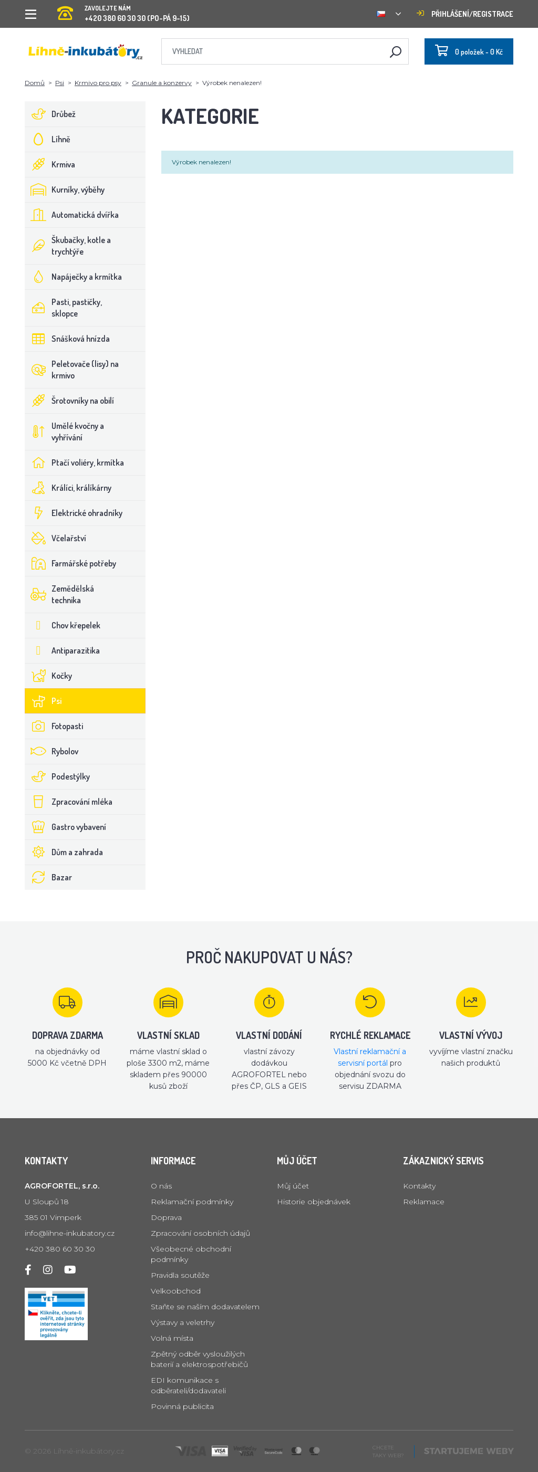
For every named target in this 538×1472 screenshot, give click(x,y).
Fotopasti (54, 726)
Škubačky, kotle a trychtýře (68, 246)
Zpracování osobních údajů (200, 1233)
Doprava (166, 1217)
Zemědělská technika (59, 594)
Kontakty (419, 1186)
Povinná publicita (182, 1406)
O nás (161, 1186)
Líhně (47, 139)
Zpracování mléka (68, 801)
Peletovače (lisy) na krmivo (72, 370)
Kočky (48, 675)
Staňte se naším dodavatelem (205, 1306)
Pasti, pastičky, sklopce (63, 308)
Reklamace (423, 1201)
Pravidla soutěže (180, 1275)
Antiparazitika (62, 650)
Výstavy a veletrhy (182, 1322)
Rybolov (51, 751)
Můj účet (293, 1186)
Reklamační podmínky (192, 1201)
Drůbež (50, 114)
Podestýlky (57, 776)
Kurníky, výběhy (65, 189)
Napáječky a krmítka (73, 276)
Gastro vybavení (65, 827)
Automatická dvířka (72, 214)
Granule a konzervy (162, 83)
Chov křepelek (62, 625)
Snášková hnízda (67, 338)
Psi (59, 83)
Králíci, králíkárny (68, 487)
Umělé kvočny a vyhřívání (64, 431)
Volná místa (172, 1338)
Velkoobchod (176, 1291)
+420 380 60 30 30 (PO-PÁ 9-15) (123, 10)
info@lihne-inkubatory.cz (70, 1233)
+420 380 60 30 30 (60, 1249)
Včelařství (55, 538)
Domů (35, 83)
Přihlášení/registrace (465, 13)
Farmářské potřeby (70, 563)
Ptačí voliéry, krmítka (74, 462)
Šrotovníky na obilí (69, 400)
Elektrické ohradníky (73, 513)
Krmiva (50, 164)
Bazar (48, 877)
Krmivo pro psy (98, 83)
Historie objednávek (313, 1201)
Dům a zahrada (64, 852)
